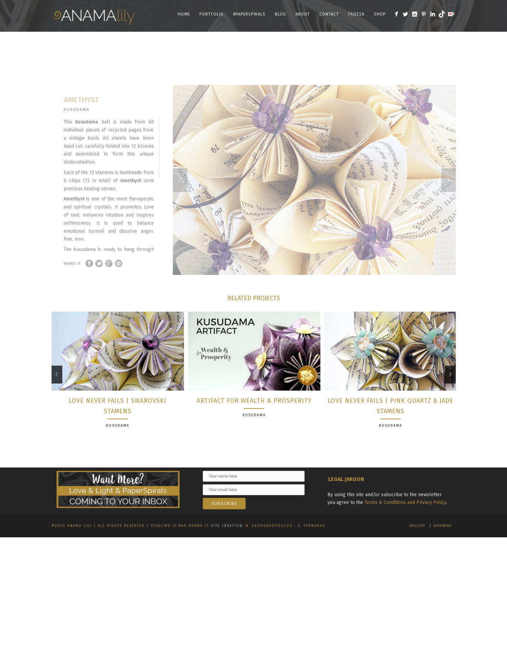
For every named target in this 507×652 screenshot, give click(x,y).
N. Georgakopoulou (269, 543)
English (417, 543)
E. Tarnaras (311, 543)
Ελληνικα (443, 543)
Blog (280, 14)
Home (184, 14)
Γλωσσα (356, 14)
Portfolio (211, 14)
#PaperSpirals (249, 14)
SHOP (380, 14)
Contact (329, 14)
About (302, 14)
